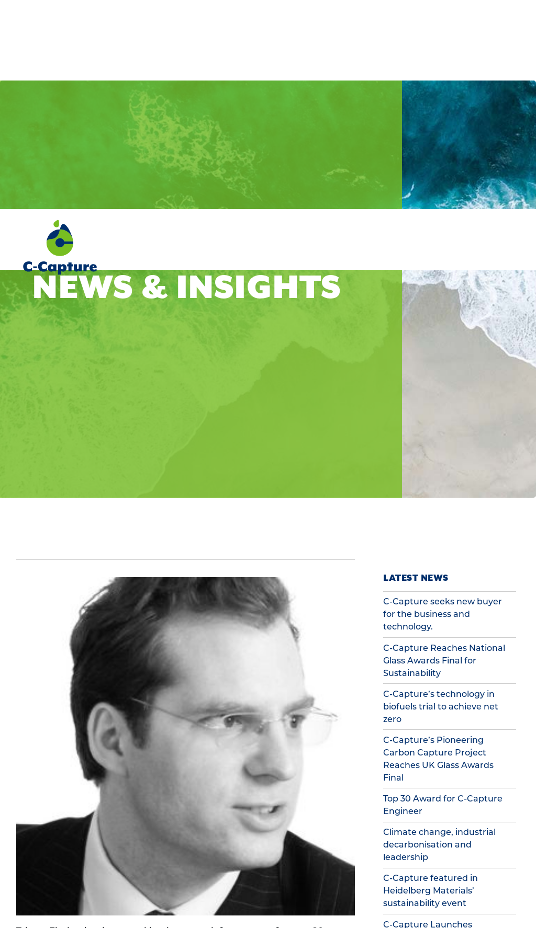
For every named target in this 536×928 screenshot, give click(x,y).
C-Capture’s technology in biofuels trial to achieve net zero (440, 497)
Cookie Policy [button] (58, 890)
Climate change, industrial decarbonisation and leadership (439, 635)
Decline (385, 880)
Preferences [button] (65, 901)
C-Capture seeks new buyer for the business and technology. (442, 404)
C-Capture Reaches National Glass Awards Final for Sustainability (444, 451)
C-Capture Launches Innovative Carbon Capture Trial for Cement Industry (441, 728)
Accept (473, 880)
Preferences (298, 880)
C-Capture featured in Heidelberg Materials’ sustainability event (430, 681)
